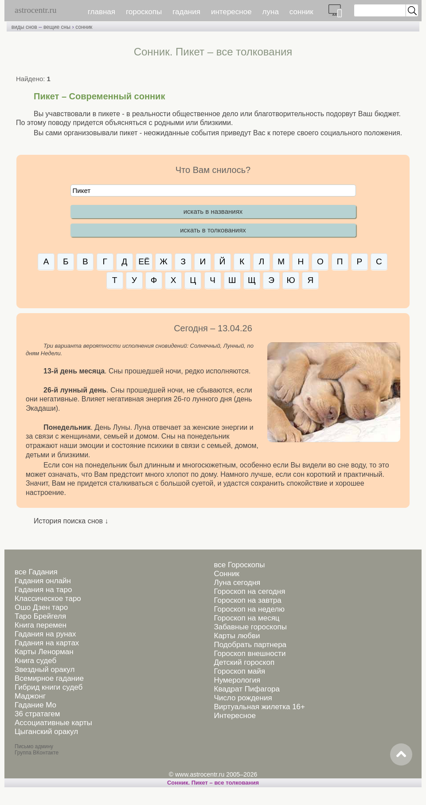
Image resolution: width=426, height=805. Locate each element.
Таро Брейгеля (40, 616)
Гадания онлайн (43, 581)
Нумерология (237, 680)
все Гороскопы (239, 565)
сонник (301, 12)
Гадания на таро (43, 589)
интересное (231, 12)
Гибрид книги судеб (48, 687)
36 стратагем (37, 714)
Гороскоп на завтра (247, 600)
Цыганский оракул (46, 731)
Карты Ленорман (44, 652)
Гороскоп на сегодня (249, 591)
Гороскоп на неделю (249, 609)
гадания (186, 12)
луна (270, 12)
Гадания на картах (47, 643)
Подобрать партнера (250, 644)
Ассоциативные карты (53, 723)
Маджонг (30, 696)
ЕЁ (143, 261)
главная (101, 12)
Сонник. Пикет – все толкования (213, 782)
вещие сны (56, 27)
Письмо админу (34, 746)
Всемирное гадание (49, 678)
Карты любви (237, 636)
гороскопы (144, 12)
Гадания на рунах (45, 634)
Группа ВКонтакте (37, 753)
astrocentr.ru (35, 10)
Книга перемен (40, 625)
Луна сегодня (237, 582)
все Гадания (36, 572)
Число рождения (243, 698)
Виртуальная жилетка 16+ (259, 707)
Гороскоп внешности (249, 653)
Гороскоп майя (239, 671)
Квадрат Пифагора (247, 689)
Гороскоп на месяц (246, 618)
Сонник (226, 573)
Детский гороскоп (244, 662)
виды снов (24, 27)
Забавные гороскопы (250, 627)
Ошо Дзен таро (41, 607)
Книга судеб (35, 660)
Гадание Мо (35, 705)
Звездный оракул (44, 669)
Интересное (234, 715)
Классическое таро (48, 598)
